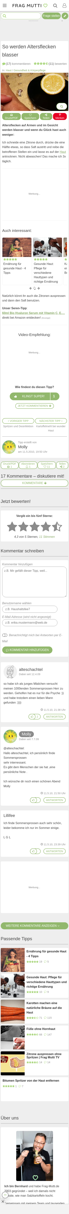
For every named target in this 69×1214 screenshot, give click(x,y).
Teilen (46, 116)
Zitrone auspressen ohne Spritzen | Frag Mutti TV (43, 1055)
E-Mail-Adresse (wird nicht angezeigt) (26, 616)
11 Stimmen (47, 536)
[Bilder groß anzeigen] (61, 106)
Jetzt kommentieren (34, 405)
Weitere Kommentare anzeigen (34, 925)
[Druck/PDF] (10, 465)
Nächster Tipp (50, 420)
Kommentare (34, 483)
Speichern (30, 116)
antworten (54, 716)
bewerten (50, 63)
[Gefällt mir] (32, 716)
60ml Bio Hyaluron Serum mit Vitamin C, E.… (33, 313)
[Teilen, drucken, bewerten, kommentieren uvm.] (5, 1195)
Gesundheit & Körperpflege (30, 70)
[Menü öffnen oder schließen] (4, 5)
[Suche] (55, 5)
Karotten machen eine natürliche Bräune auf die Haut (44, 1008)
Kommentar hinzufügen (34, 580)
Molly (26, 734)
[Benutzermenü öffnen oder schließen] (64, 5)
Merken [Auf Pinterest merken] (60, 116)
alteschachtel (31, 669)
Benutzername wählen (16, 603)
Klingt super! (34, 396)
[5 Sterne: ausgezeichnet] (57, 527)
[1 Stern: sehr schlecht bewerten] (12, 527)
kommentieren (16, 63)
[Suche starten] (4, 16)
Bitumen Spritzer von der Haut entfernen (31, 1080)
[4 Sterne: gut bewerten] (46, 527)
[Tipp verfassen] (65, 16)
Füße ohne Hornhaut (40, 1028)
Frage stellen (51, 15)
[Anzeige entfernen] (2, 1201)
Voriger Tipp (18, 420)
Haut (8, 70)
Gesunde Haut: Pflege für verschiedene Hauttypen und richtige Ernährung (46, 272)
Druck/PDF (11, 116)
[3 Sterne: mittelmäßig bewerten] (34, 527)
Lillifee (9, 815)
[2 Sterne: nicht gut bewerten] (23, 527)
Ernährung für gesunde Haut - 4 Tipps (14, 268)
